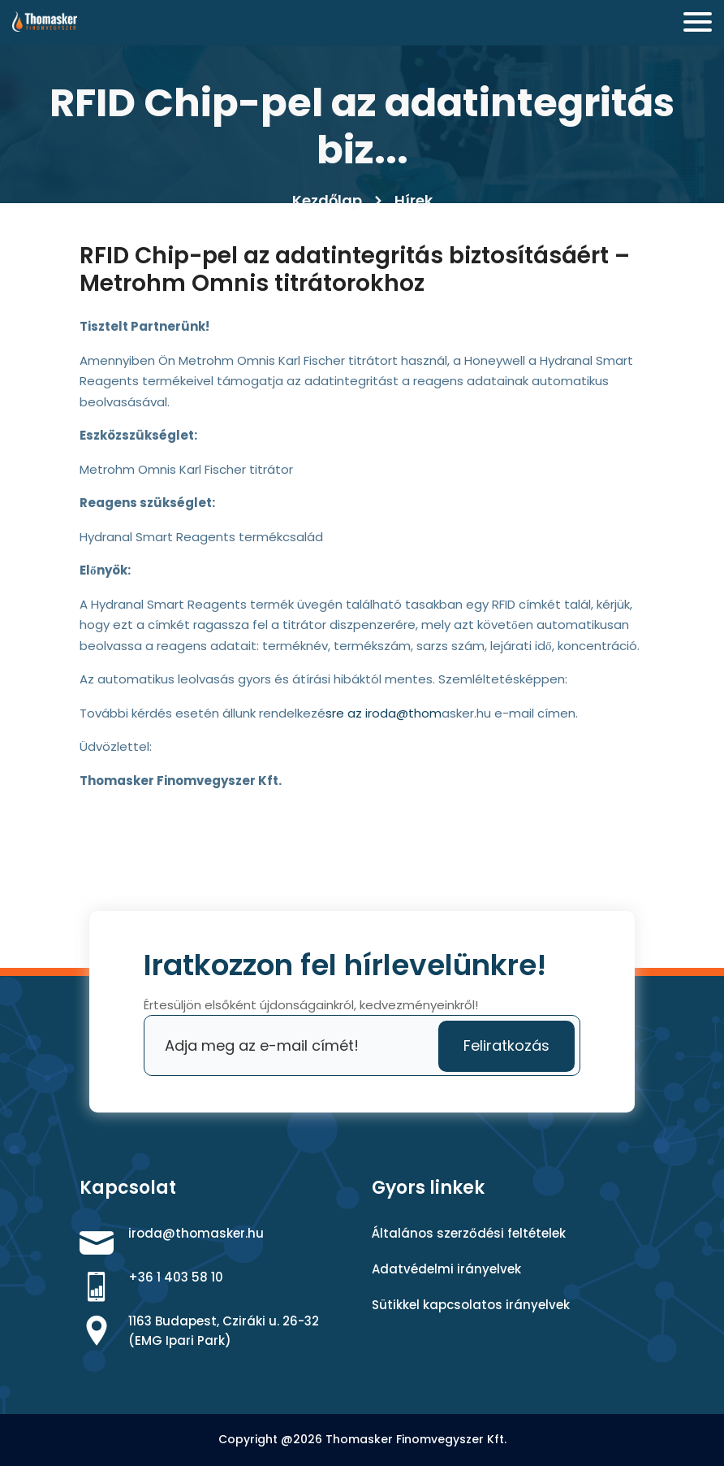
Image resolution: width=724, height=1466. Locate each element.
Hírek (413, 200)
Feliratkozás (506, 1045)
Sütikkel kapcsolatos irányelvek (471, 1304)
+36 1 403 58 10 (175, 1277)
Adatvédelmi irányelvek (446, 1268)
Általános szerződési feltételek (469, 1233)
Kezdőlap (327, 200)
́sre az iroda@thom (383, 713)
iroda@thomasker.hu (196, 1233)
